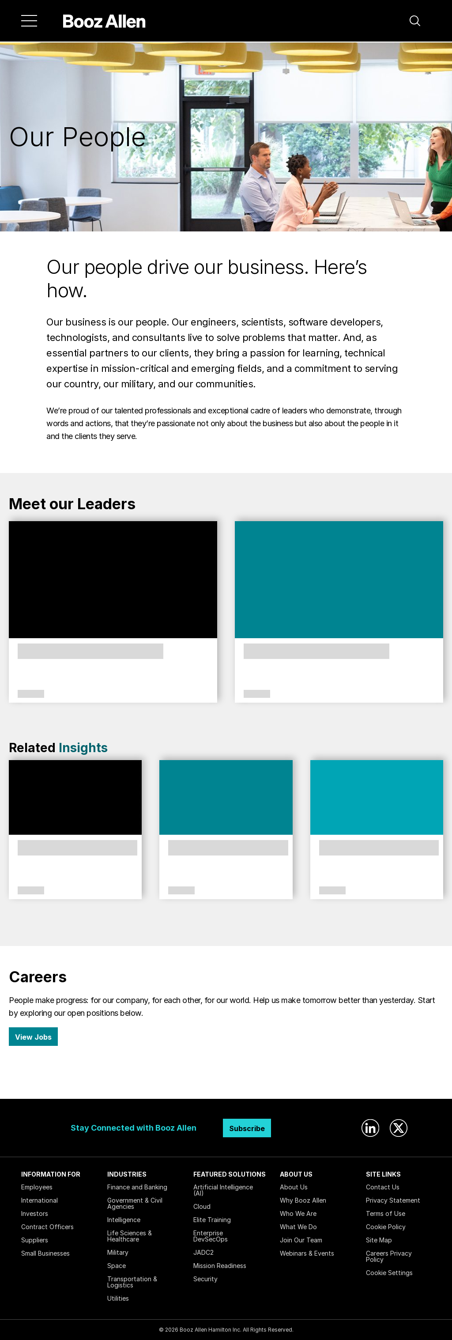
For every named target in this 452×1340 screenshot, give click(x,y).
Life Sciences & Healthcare (129, 1236)
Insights (83, 747)
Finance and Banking (137, 1187)
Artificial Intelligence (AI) (223, 1190)
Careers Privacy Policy (389, 1256)
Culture (31, 890)
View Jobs (33, 1037)
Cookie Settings (389, 1272)
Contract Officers (47, 1226)
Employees (37, 1187)
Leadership (31, 694)
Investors (34, 1213)
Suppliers (34, 1240)
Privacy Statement (393, 1200)
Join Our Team (301, 1240)
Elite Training (212, 1219)
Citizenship (181, 890)
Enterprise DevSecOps (210, 1236)
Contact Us (382, 1187)
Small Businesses (45, 1253)
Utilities (118, 1298)
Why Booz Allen (303, 1200)
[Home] (104, 21)
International (39, 1200)
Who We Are (298, 1213)
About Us (294, 1187)
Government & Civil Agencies (134, 1203)
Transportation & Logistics (132, 1282)
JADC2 (203, 1252)
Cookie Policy (386, 1226)
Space (116, 1265)
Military (117, 1252)
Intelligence (123, 1219)
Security (205, 1279)
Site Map (379, 1240)
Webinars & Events (307, 1253)
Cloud (202, 1206)
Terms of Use (385, 1213)
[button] (415, 20)
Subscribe (247, 1128)
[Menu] (29, 21)
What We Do (298, 1226)
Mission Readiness (219, 1265)
